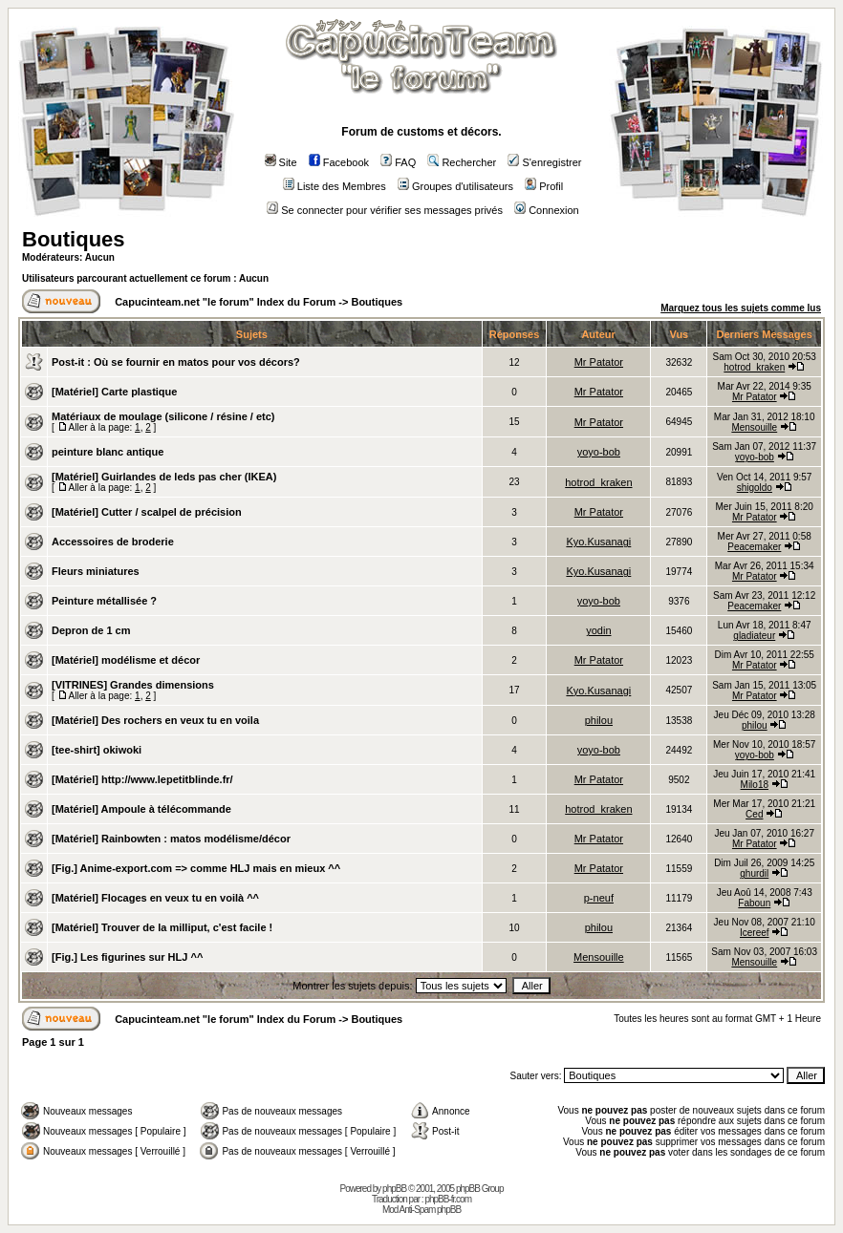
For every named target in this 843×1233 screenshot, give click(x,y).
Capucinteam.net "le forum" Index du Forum (225, 302)
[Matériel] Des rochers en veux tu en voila (155, 720)
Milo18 (754, 784)
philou (599, 720)
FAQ (398, 162)
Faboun (754, 903)
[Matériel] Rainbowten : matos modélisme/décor (171, 838)
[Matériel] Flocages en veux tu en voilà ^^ (155, 897)
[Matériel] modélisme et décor (126, 660)
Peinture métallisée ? (104, 600)
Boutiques (73, 239)
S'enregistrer (544, 162)
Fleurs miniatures (96, 571)
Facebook (339, 162)
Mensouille (754, 427)
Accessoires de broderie (113, 541)
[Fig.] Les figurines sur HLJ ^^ (127, 957)
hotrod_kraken (754, 367)
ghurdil (754, 873)
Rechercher (461, 162)
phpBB (394, 1188)
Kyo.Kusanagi (598, 541)
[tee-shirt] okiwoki (96, 749)
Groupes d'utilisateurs (455, 186)
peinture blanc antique (107, 451)
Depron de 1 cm (91, 630)
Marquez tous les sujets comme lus (740, 308)
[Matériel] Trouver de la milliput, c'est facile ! (162, 927)
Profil (544, 186)
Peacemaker (754, 547)
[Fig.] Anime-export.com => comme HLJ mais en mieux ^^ (196, 868)
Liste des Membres (334, 186)
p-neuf (599, 897)
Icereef (754, 932)
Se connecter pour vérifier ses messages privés (385, 210)
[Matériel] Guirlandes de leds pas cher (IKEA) (164, 476)
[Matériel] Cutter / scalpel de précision (147, 512)
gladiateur (754, 635)
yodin (598, 630)
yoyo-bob (598, 451)
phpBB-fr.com (447, 1199)
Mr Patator (598, 362)
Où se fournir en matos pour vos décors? (197, 362)
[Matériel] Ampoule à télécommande (141, 809)
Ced (754, 814)
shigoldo (754, 487)
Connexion (546, 210)
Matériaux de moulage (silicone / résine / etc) (163, 416)
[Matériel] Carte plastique (114, 391)
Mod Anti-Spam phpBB (421, 1209)
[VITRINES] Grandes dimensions (133, 685)
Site (281, 162)
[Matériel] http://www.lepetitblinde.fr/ (142, 779)
